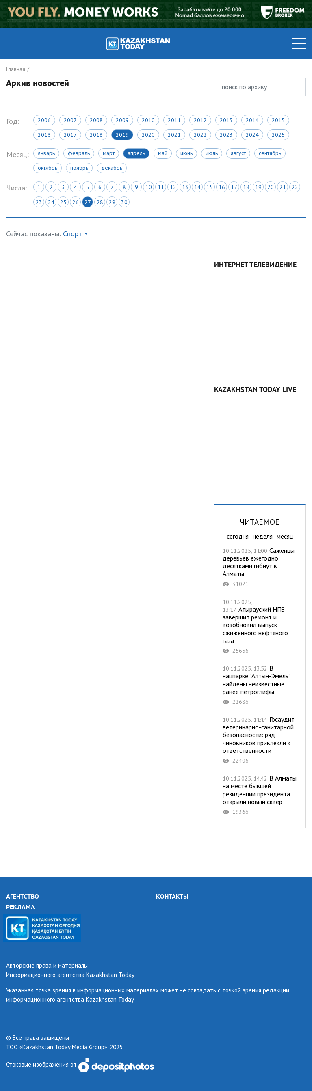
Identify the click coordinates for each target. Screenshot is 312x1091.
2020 (148, 134)
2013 (226, 120)
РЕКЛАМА (20, 907)
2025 (278, 134)
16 (222, 187)
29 (112, 202)
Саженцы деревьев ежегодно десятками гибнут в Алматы (260, 567)
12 (173, 187)
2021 (174, 134)
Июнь (186, 153)
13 (185, 187)
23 (39, 202)
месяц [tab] (285, 536)
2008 (96, 120)
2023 (226, 134)
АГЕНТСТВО (22, 896)
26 (75, 202)
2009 (122, 120)
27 (87, 202)
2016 (44, 134)
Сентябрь (270, 153)
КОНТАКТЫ (172, 896)
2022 (200, 134)
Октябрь (47, 167)
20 (270, 187)
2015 (278, 120)
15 (209, 187)
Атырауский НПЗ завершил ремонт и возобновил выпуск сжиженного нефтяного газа (260, 626)
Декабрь (111, 167)
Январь (46, 153)
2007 (70, 120)
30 (124, 202)
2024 (252, 134)
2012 (200, 120)
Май (162, 153)
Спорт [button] (72, 233)
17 (234, 187)
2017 (70, 134)
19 (258, 187)
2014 (252, 120)
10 (148, 187)
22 (295, 187)
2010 (148, 120)
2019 (122, 134)
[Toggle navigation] (299, 43)
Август (238, 153)
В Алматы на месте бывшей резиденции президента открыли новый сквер (260, 794)
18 (246, 187)
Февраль (79, 153)
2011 (174, 120)
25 (63, 202)
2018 (96, 134)
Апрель (136, 153)
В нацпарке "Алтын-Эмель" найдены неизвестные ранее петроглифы (260, 684)
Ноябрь (79, 167)
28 (100, 202)
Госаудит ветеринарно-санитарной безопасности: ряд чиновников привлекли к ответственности (260, 740)
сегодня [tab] (238, 536)
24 (51, 202)
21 (283, 187)
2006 (44, 120)
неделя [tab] (263, 536)
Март (109, 153)
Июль (212, 153)
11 (161, 187)
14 (197, 187)
